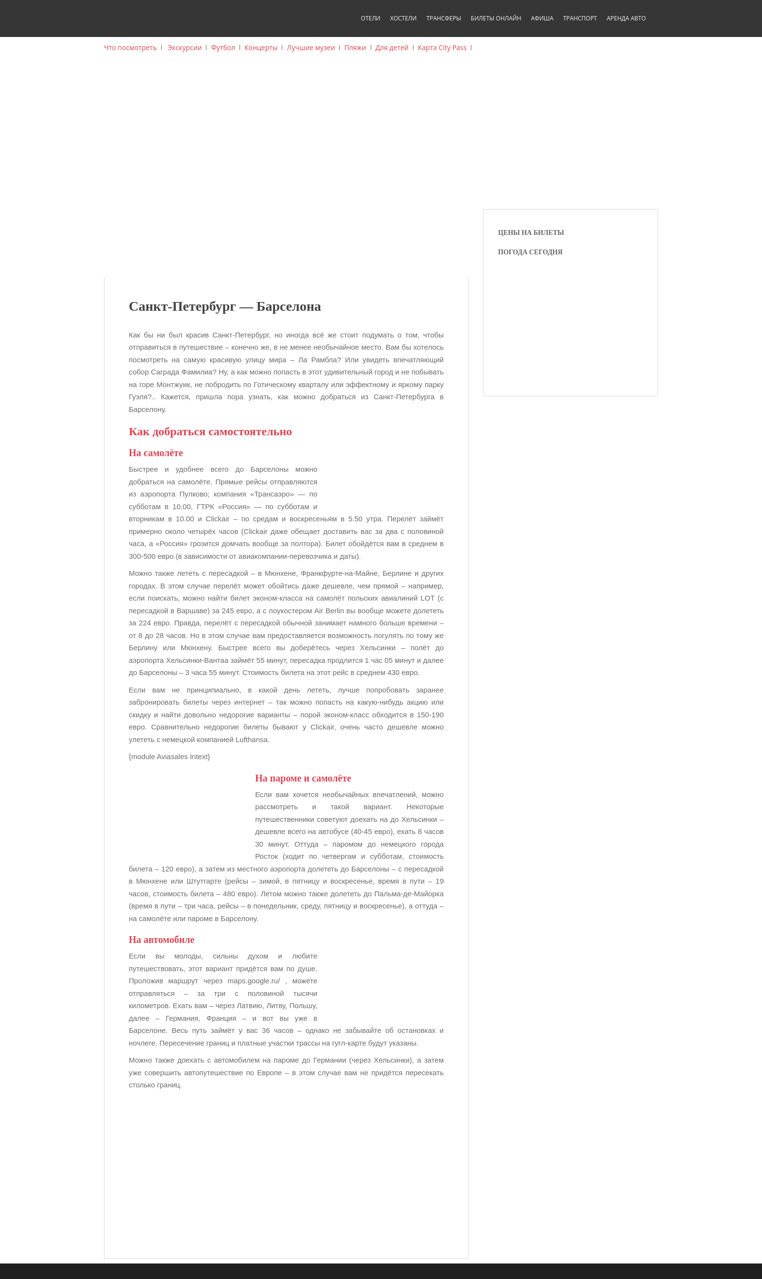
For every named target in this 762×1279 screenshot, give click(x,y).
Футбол (223, 47)
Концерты (260, 47)
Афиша (542, 18)
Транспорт (580, 18)
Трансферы (443, 18)
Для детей (392, 47)
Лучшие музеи (311, 47)
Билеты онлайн (496, 18)
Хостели (403, 18)
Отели (371, 18)
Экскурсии (185, 47)
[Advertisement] (381, 136)
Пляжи (355, 47)
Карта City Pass (442, 47)
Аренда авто (626, 18)
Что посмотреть (130, 47)
